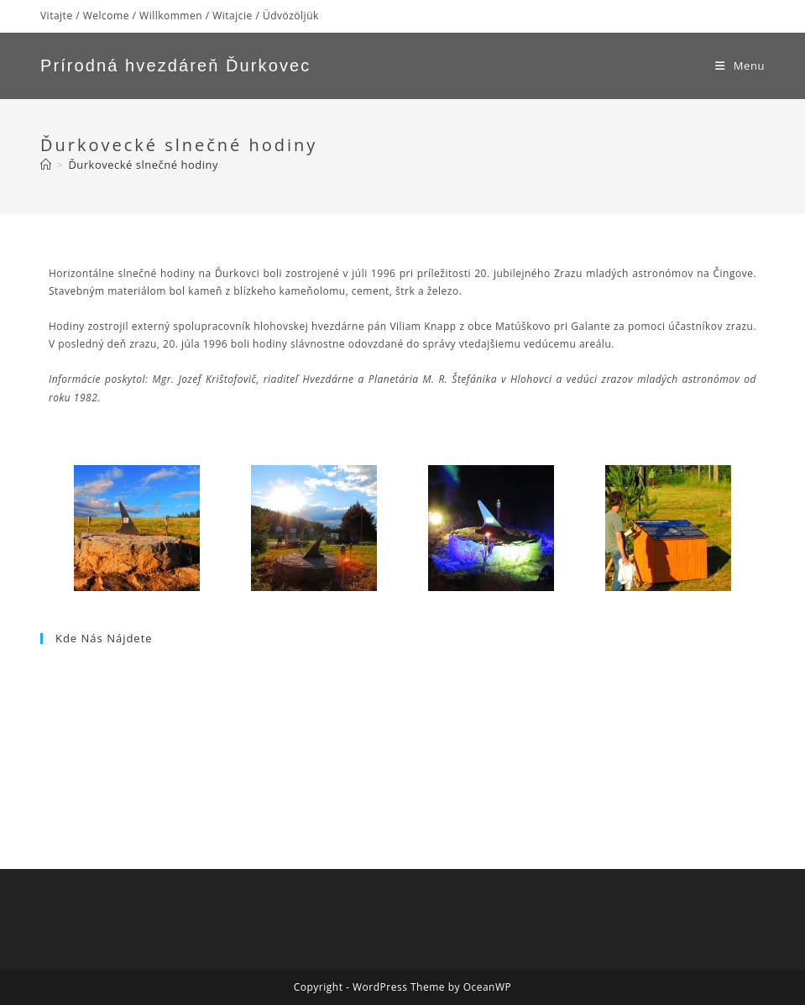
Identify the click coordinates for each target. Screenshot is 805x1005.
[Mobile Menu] (740, 65)
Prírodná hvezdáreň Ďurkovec (175, 65)
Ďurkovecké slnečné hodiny (143, 164)
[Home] (46, 164)
